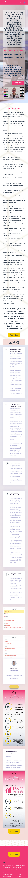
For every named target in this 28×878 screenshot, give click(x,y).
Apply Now (14, 335)
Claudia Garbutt (14, 670)
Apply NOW (18, 82)
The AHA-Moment (14, 466)
